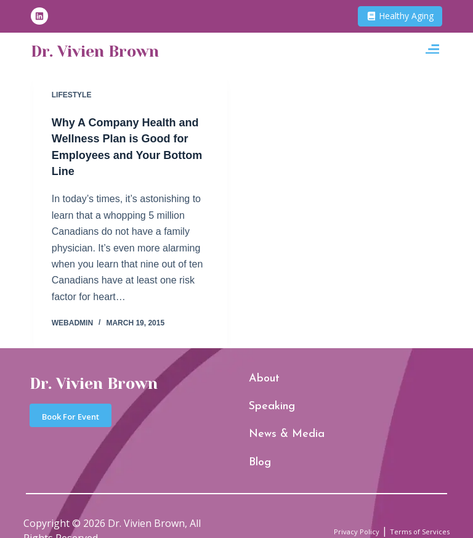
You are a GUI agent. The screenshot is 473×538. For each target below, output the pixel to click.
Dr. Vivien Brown (120, 52)
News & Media (271, 420)
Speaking (262, 401)
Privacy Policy (326, 505)
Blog (255, 441)
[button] (432, 53)
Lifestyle (72, 95)
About (257, 381)
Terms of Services (408, 505)
